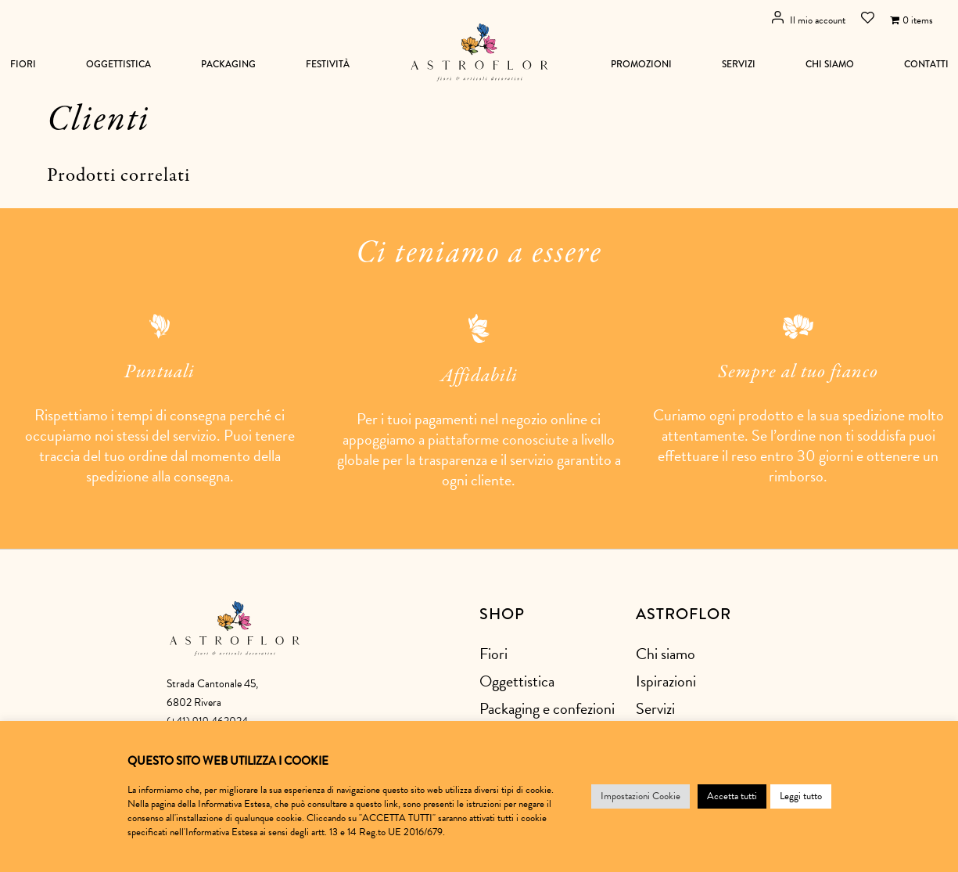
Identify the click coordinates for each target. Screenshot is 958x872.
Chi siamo (830, 64)
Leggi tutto (801, 796)
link (391, 804)
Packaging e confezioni (547, 708)
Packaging (228, 64)
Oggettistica (118, 64)
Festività (328, 64)
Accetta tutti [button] (732, 796)
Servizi (738, 64)
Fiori (23, 64)
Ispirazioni (666, 681)
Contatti (926, 64)
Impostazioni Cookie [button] (640, 796)
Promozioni (641, 64)
